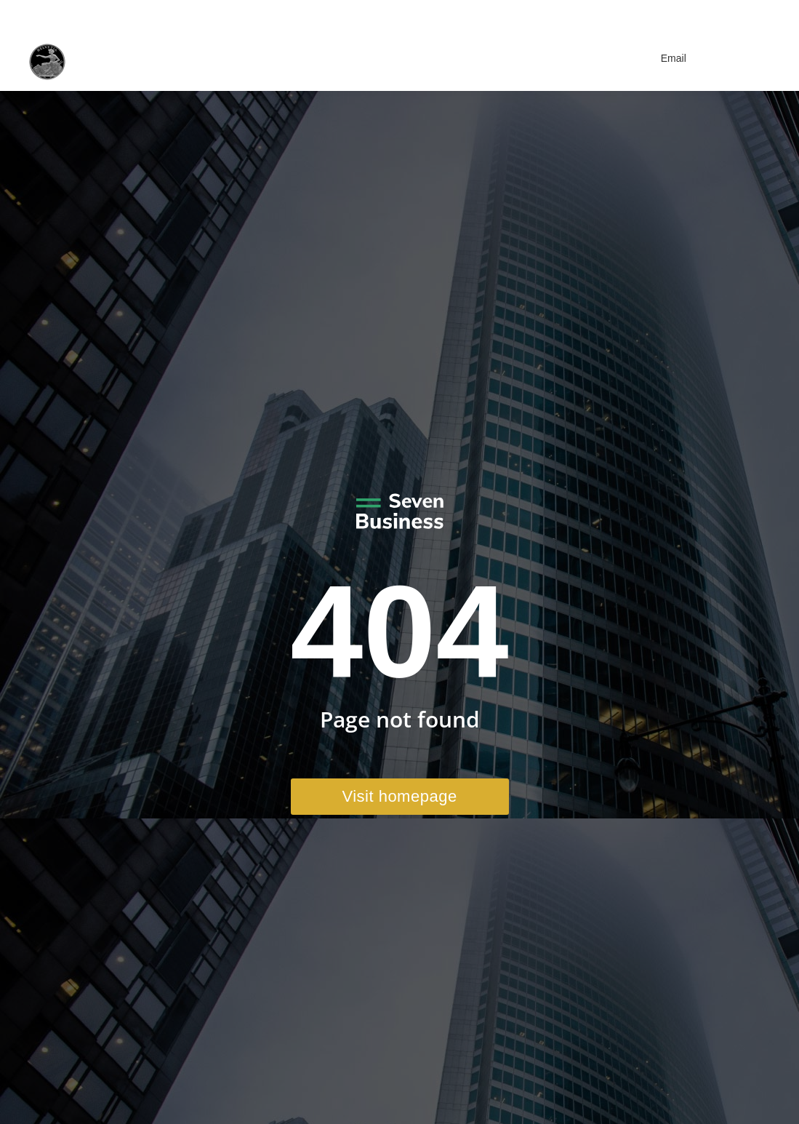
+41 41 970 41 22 (617, 13)
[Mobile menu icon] (752, 58)
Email (664, 58)
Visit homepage (399, 796)
